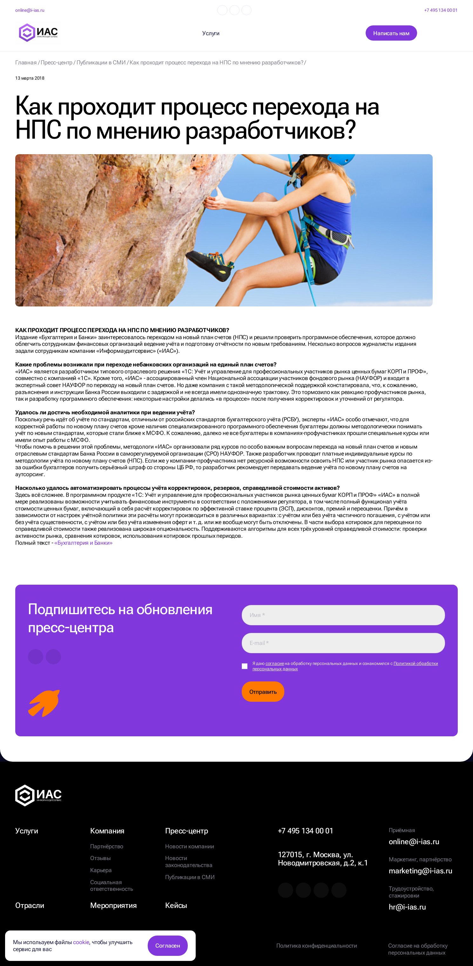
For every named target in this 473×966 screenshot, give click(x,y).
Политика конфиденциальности (316, 945)
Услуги (26, 830)
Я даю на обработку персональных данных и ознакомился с (345, 666)
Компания (107, 830)
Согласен (167, 945)
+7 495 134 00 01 (441, 10)
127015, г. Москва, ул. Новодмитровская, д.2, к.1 (323, 858)
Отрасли (29, 905)
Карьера (101, 870)
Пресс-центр (186, 830)
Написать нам (391, 33)
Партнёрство (106, 846)
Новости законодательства (188, 861)
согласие (275, 663)
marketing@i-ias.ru (420, 871)
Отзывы (100, 858)
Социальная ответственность (111, 885)
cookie (81, 942)
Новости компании (189, 846)
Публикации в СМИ (189, 877)
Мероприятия (113, 905)
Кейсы (176, 905)
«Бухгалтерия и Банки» (83, 542)
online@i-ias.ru (29, 10)
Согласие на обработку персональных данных (417, 949)
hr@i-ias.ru (407, 907)
